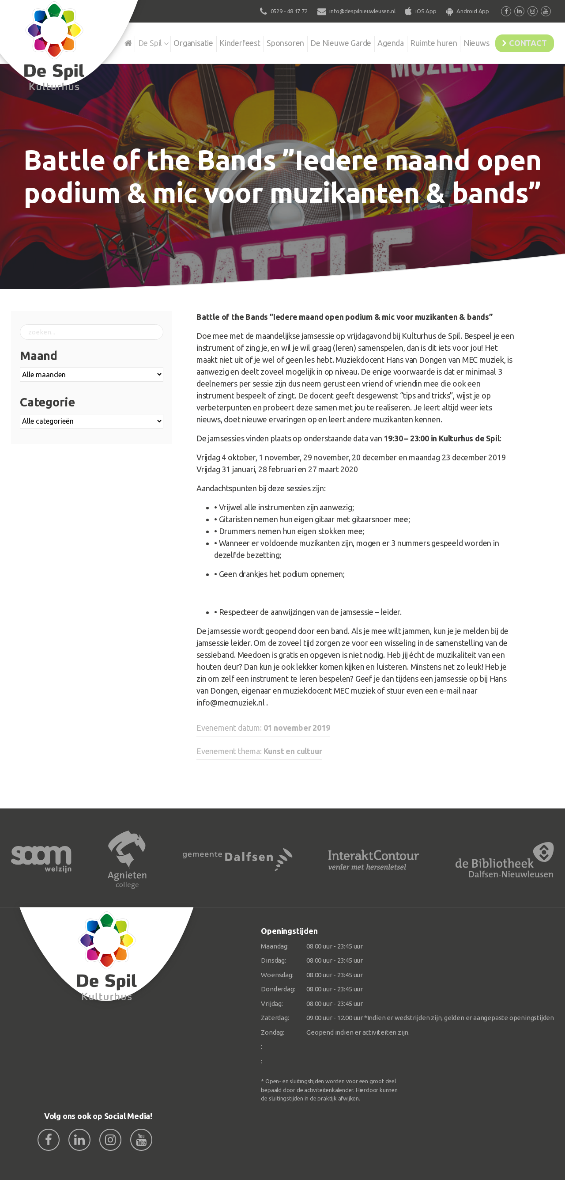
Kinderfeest (213, 41)
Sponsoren (262, 41)
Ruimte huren (420, 41)
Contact (524, 41)
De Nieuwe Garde (320, 41)
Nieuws (466, 41)
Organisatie (164, 41)
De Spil (118, 41)
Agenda (374, 41)
